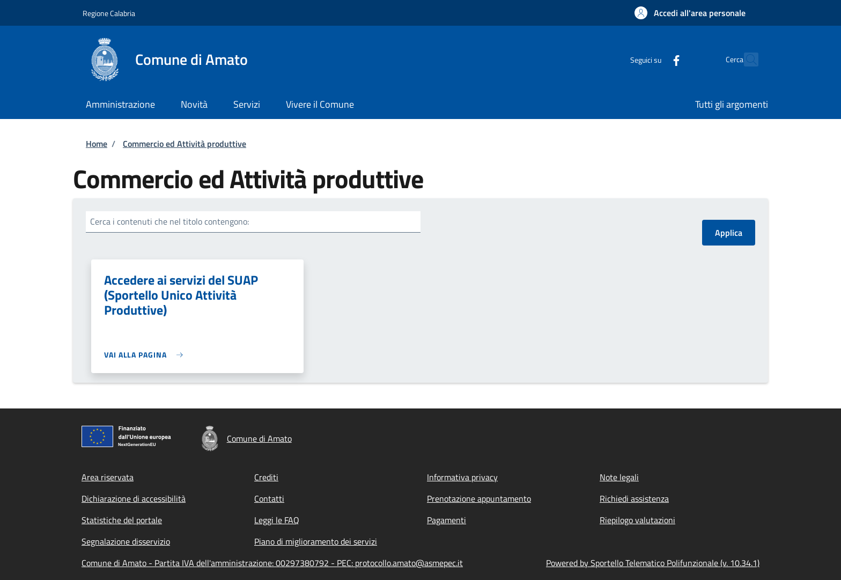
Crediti (266, 477)
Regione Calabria (109, 13)
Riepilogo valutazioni (637, 520)
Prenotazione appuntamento (479, 498)
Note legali (619, 477)
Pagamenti (446, 520)
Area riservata (108, 477)
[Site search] (745, 59)
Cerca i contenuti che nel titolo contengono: (169, 221)
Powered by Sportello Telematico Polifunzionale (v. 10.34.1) (652, 562)
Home (96, 143)
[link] (146, 354)
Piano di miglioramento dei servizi (315, 541)
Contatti (269, 498)
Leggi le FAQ (276, 520)
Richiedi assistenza (634, 498)
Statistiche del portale (122, 520)
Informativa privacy (462, 477)
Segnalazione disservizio (126, 541)
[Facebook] (652, 59)
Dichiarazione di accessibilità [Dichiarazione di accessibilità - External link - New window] (134, 498)
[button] (690, 13)
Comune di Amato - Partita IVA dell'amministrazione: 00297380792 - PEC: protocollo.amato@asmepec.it (272, 562)
